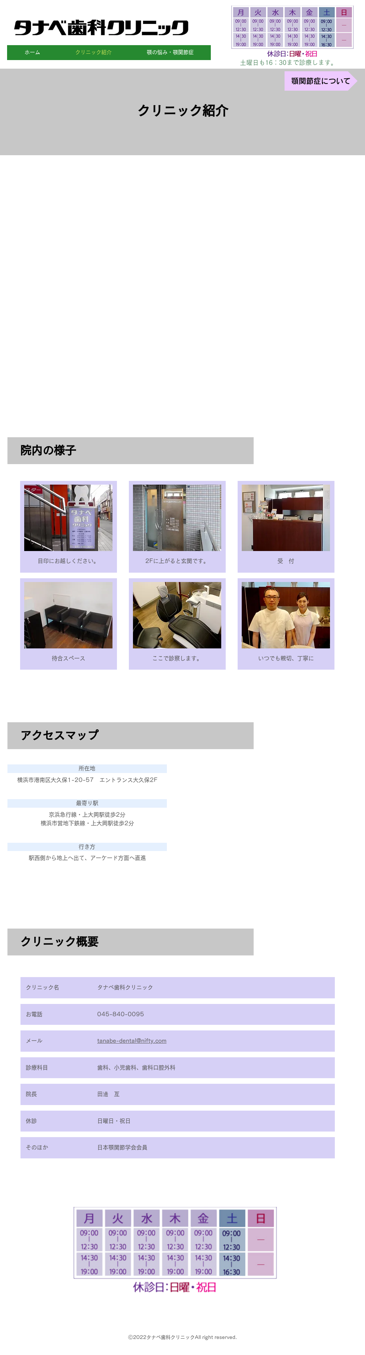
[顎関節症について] (321, 81)
